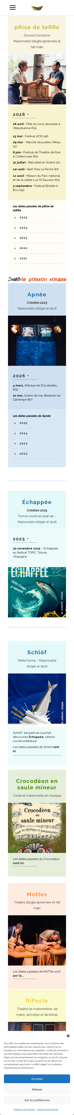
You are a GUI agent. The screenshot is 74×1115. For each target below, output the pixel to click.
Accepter (37, 1078)
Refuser (37, 1089)
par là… (18, 975)
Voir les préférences (37, 1100)
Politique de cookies (24, 1109)
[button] (68, 1036)
